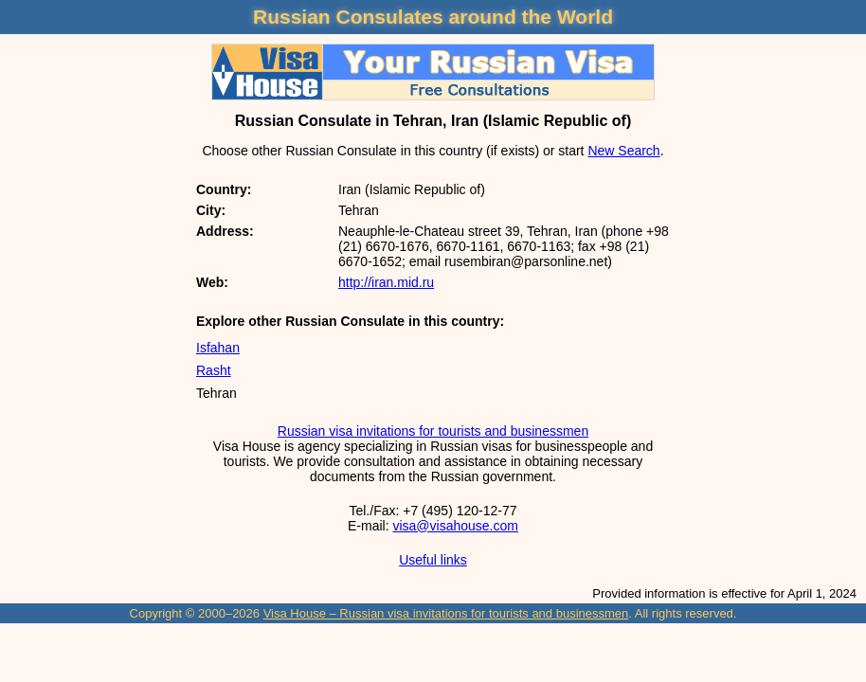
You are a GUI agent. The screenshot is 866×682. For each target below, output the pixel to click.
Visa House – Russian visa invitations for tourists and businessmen (446, 613)
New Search (623, 150)
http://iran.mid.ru (386, 282)
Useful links (433, 559)
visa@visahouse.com (455, 525)
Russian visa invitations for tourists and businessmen (433, 431)
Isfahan (218, 347)
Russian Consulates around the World (433, 16)
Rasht (213, 370)
